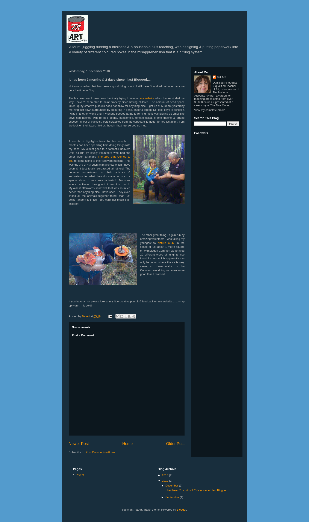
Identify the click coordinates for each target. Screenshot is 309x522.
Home (127, 444)
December (172, 485)
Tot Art (221, 77)
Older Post (175, 444)
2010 (165, 480)
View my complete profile (209, 110)
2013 (165, 475)
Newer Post (79, 444)
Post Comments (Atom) (100, 452)
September (172, 497)
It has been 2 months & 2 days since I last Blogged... (197, 490)
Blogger (181, 509)
